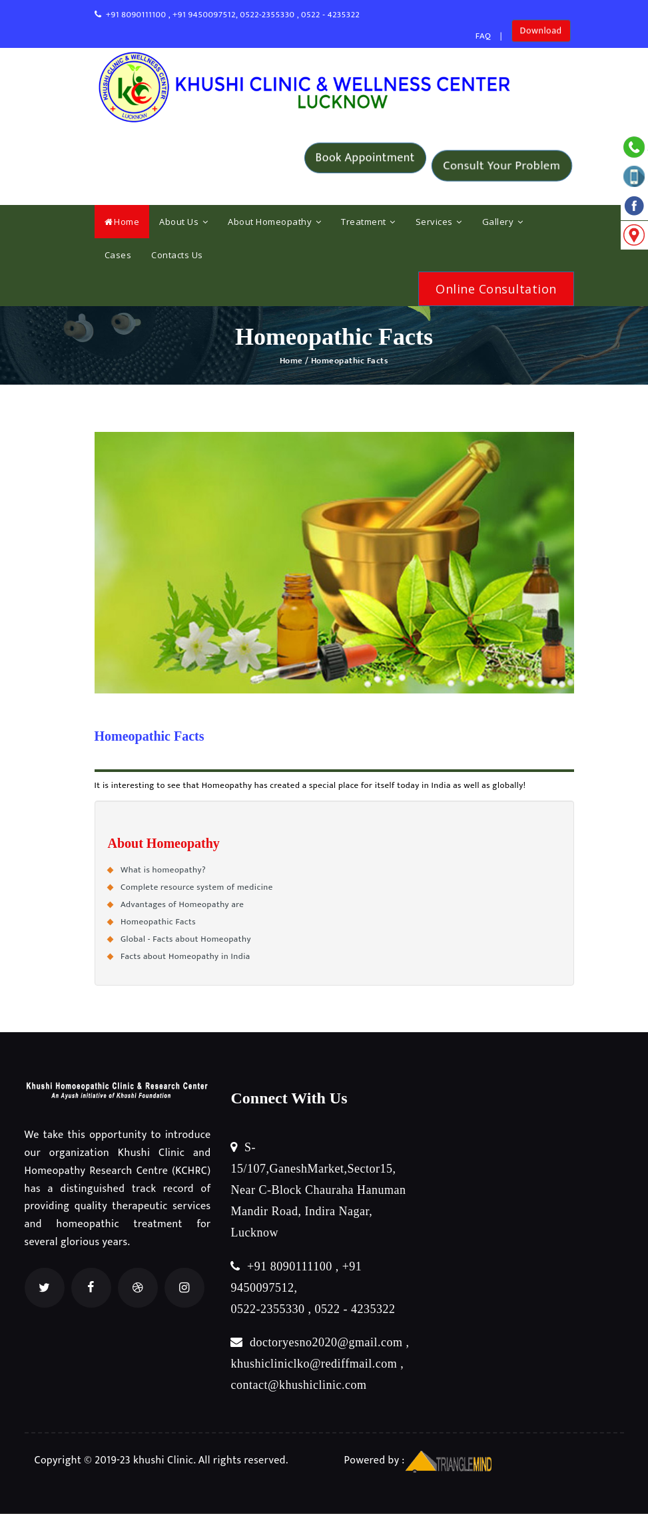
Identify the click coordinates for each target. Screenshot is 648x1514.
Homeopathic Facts (158, 921)
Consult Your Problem (501, 165)
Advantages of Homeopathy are (182, 904)
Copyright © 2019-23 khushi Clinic (114, 1460)
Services (439, 222)
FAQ (483, 36)
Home (122, 222)
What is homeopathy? (163, 869)
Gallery (502, 222)
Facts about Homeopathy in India (185, 956)
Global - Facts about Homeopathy (186, 939)
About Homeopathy (274, 222)
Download (541, 36)
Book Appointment (365, 166)
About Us (183, 222)
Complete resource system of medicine (197, 887)
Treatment (368, 222)
